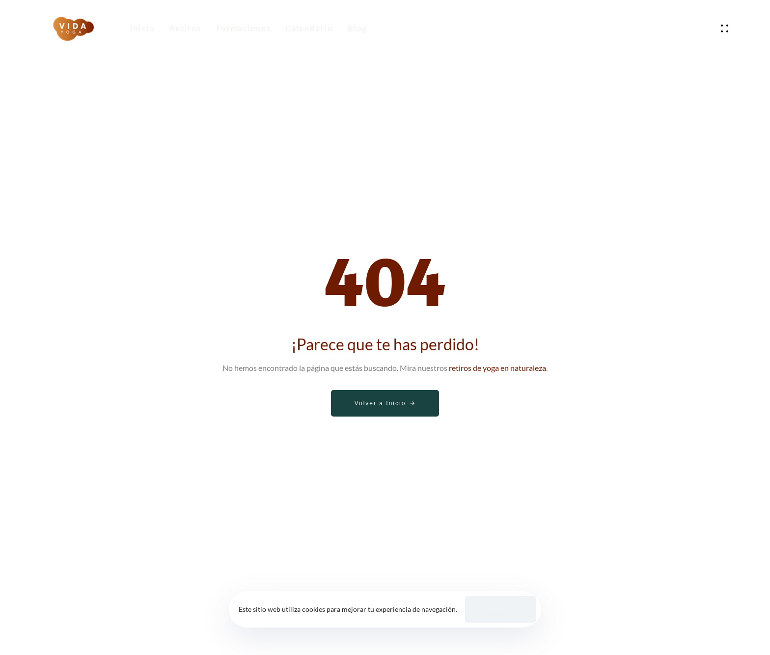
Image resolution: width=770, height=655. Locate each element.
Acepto (501, 609)
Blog (357, 28)
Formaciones (243, 28)
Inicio (142, 28)
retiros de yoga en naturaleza (497, 367)
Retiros (185, 28)
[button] (726, 28)
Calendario (309, 28)
